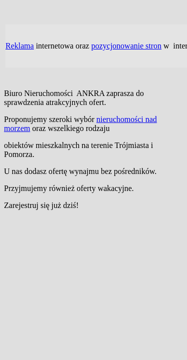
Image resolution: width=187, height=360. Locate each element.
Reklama (19, 46)
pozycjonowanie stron (126, 46)
